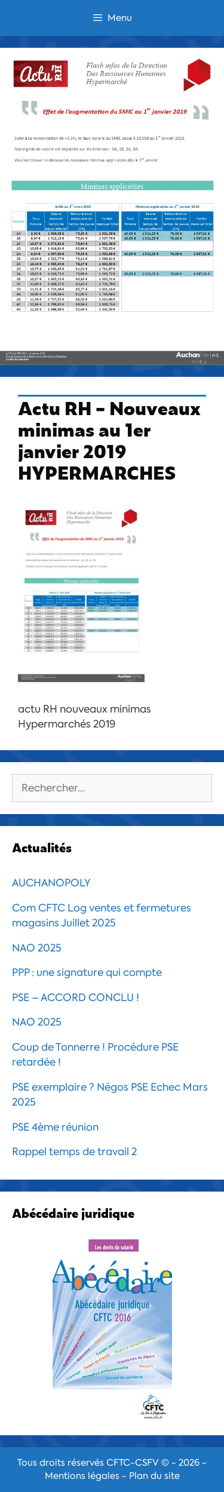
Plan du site (154, 1476)
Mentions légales (82, 1476)
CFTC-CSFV (132, 1463)
